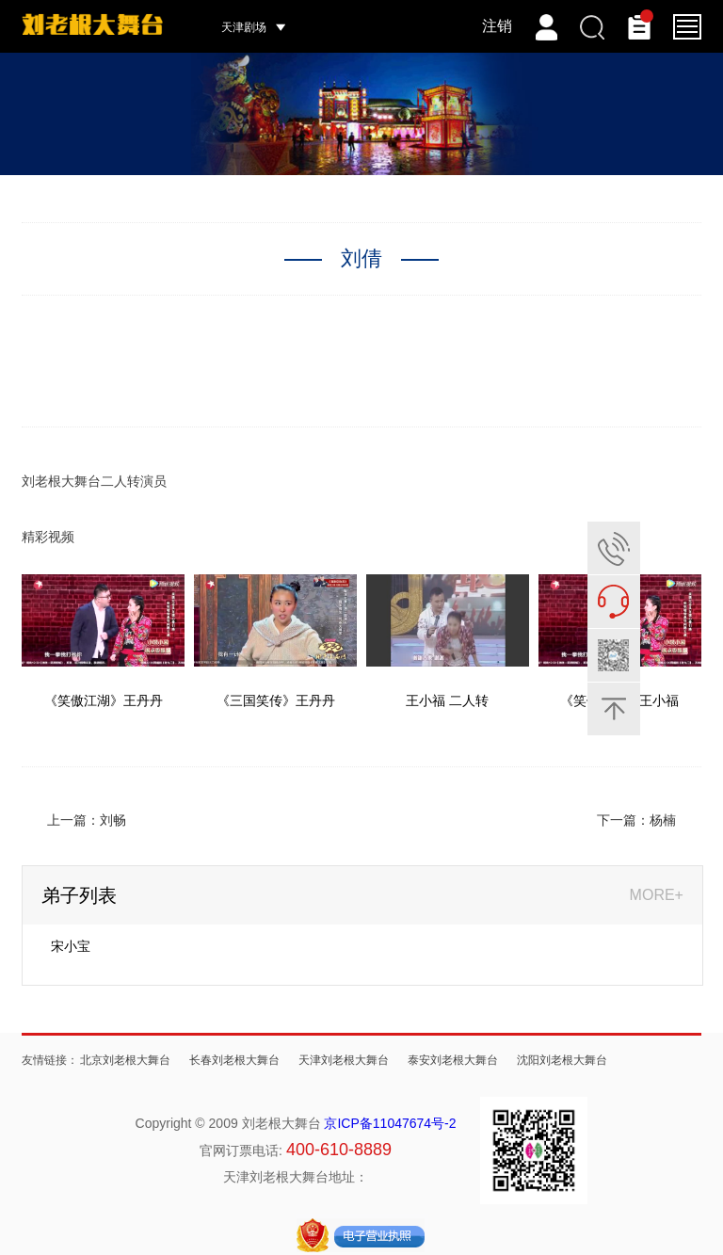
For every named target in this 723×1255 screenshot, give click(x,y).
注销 (497, 26)
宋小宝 (70, 946)
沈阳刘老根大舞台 (562, 1060)
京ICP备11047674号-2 (390, 1123)
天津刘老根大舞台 (343, 1060)
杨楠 (663, 820)
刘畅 (113, 820)
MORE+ (656, 895)
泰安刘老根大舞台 (453, 1060)
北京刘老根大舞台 (125, 1060)
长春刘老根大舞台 (234, 1060)
